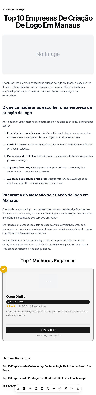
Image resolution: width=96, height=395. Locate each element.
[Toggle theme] (60, 388)
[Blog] (24, 388)
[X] (48, 388)
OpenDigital (16, 296)
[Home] (18, 388)
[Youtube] (54, 388)
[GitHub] (36, 388)
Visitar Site (48, 330)
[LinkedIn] (42, 388)
